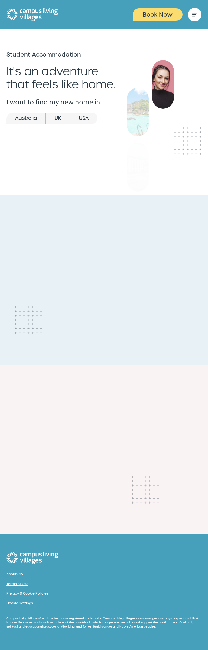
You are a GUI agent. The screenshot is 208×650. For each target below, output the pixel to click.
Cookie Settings (19, 603)
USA (84, 118)
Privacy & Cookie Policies (27, 593)
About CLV (14, 574)
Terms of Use (17, 584)
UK (57, 118)
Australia (26, 118)
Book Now (158, 14)
